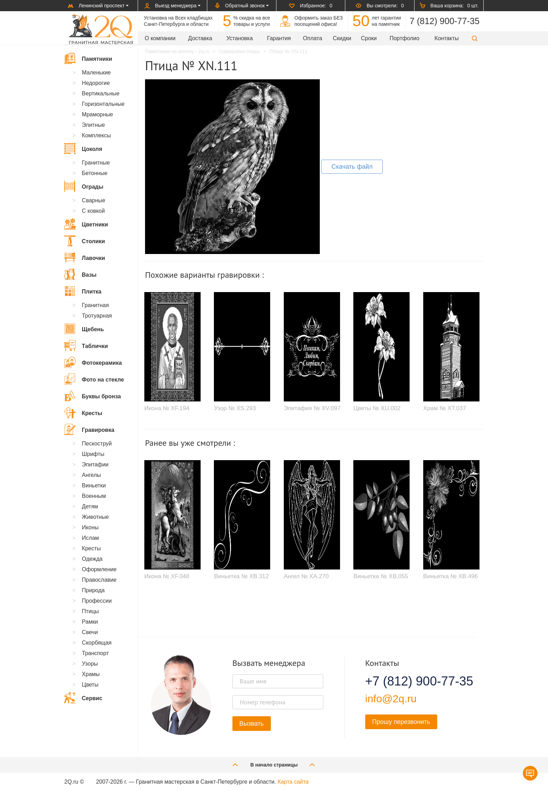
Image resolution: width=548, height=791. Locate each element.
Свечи (90, 632)
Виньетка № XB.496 (450, 576)
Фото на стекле (94, 379)
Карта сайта (293, 782)
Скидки (342, 38)
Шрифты (93, 454)
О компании (160, 38)
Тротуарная (97, 316)
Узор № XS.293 (235, 408)
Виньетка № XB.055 (380, 576)
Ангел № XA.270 (306, 576)
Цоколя (83, 148)
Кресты (83, 412)
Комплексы (96, 135)
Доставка (200, 38)
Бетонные (94, 173)
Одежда (92, 559)
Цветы (90, 685)
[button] (475, 38)
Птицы (90, 611)
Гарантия (279, 38)
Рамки (90, 622)
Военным (94, 496)
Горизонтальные (103, 104)
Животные (95, 517)
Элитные (93, 125)
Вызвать (251, 723)
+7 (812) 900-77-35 (410, 681)
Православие (99, 580)
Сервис (83, 697)
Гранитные (96, 163)
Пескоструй (96, 444)
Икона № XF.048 (166, 576)
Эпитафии (95, 464)
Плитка (82, 291)
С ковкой (93, 211)
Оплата (312, 38)
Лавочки (84, 257)
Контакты (446, 38)
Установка (239, 38)
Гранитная (95, 305)
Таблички (86, 345)
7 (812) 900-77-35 (445, 21)
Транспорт (95, 653)
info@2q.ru (391, 698)
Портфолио (404, 38)
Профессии (96, 601)
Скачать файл (352, 166)
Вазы (80, 274)
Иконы (90, 527)
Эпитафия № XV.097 (312, 408)
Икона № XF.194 (166, 408)
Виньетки (94, 485)
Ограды (83, 186)
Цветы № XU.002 (377, 408)
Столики (84, 240)
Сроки (369, 38)
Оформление (99, 569)
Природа (93, 590)
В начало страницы (274, 765)
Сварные (93, 200)
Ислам (90, 538)
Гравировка (89, 429)
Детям (90, 506)
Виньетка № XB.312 (241, 576)
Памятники (88, 58)
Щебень (84, 328)
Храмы (91, 674)
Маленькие (96, 72)
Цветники (86, 224)
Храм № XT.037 (444, 408)
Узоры (90, 664)
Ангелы (91, 475)
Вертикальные (101, 93)
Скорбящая (96, 643)
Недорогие (96, 83)
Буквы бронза (92, 395)
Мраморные (97, 114)
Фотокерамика (93, 362)
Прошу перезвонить (401, 721)
